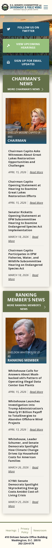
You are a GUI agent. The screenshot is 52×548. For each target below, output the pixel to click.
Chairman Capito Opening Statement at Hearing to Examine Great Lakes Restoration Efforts (24, 189)
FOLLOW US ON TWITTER (23, 29)
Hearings (11, 530)
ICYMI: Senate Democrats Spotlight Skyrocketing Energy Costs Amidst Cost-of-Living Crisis (23, 488)
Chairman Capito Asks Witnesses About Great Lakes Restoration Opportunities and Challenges (24, 158)
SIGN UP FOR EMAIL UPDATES (24, 62)
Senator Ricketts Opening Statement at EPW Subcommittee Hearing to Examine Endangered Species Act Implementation (25, 221)
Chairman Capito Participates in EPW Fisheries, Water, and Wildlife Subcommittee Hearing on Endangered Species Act (25, 259)
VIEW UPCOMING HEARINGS (23, 45)
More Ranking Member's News (26, 307)
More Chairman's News (26, 89)
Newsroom (39, 530)
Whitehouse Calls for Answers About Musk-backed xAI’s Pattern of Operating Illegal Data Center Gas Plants (25, 378)
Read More (36, 172)
